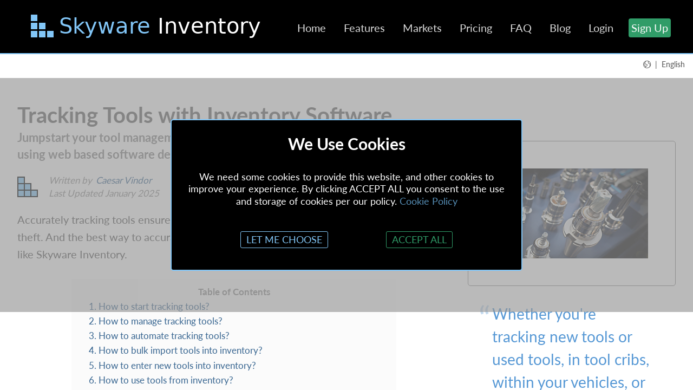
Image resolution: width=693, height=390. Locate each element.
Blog (560, 27)
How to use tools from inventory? (166, 380)
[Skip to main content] (147, 28)
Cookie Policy (428, 201)
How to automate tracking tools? (164, 335)
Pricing (476, 27)
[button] (664, 64)
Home (311, 27)
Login (601, 27)
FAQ (521, 27)
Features (364, 27)
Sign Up (649, 27)
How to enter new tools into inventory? (177, 365)
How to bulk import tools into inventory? (181, 350)
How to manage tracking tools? (161, 321)
